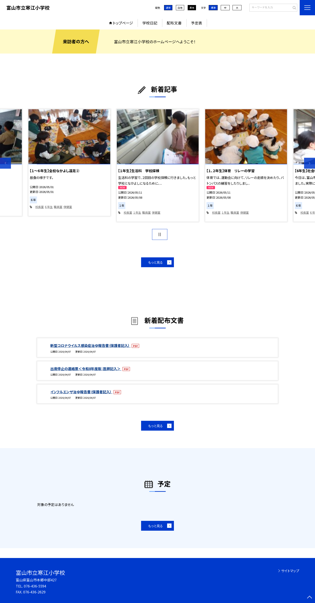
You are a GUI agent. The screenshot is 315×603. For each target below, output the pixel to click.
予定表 (196, 23)
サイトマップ (290, 570)
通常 (168, 7)
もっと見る (155, 262)
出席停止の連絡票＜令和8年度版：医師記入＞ (85, 368)
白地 (180, 7)
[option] (69, 162)
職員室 (58, 207)
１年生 (137, 212)
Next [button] (309, 163)
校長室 (39, 207)
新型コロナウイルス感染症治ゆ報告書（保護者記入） (90, 345)
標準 (213, 7)
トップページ (123, 23)
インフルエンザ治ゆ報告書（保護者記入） (81, 391)
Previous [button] (5, 163)
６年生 (49, 207)
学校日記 (149, 23)
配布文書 (174, 23)
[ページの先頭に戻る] (309, 597)
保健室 (67, 207)
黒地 (191, 7)
